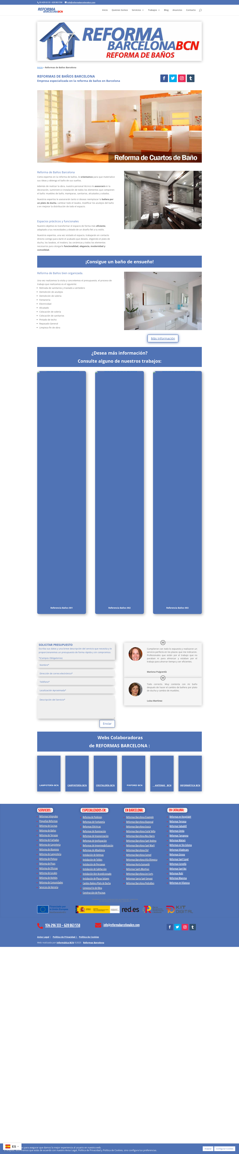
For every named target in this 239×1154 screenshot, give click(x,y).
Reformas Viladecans (179, 1056)
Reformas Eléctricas (92, 1033)
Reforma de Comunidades (51, 1089)
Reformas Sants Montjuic (137, 1076)
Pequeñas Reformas (48, 1028)
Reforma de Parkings (92, 1024)
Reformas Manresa (178, 1085)
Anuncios (177, 10)
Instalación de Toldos (92, 1066)
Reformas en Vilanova (179, 1089)
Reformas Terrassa (177, 1028)
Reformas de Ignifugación (95, 1047)
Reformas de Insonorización (96, 1043)
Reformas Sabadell (178, 1033)
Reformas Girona (177, 1061)
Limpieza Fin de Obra (92, 1095)
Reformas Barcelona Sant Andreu (141, 1047)
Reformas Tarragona (178, 1042)
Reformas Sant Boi (177, 1075)
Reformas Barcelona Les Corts (139, 1080)
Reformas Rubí (176, 1080)
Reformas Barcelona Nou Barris (140, 1043)
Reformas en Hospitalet (180, 1023)
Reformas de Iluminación (94, 1038)
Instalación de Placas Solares (96, 1085)
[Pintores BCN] (133, 871)
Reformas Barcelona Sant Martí (140, 1052)
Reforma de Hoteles (48, 1084)
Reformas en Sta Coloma (180, 1052)
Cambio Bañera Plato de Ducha (97, 1090)
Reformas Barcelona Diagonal (139, 1028)
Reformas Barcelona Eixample (140, 1024)
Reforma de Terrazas (48, 1042)
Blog (166, 10)
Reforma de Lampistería (50, 1061)
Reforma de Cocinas (48, 1032)
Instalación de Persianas (94, 1071)
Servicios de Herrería (48, 1094)
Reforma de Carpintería (50, 1051)
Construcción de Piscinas (94, 1099)
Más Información (163, 338)
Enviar (107, 724)
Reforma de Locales (48, 1080)
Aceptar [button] (208, 1148)
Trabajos (152, 10)
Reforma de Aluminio (49, 1056)
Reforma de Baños (47, 1037)
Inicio (105, 10)
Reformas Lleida (176, 1037)
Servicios (136, 10)
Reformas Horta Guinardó (138, 1071)
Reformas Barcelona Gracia (138, 1033)
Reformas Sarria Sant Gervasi (139, 1085)
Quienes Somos (120, 10)
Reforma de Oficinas (48, 1075)
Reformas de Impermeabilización (98, 1052)
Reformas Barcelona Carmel (138, 1062)
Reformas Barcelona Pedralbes (140, 1090)
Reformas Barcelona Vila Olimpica (141, 1066)
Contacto (191, 10)
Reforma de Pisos (47, 1070)
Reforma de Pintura (48, 1065)
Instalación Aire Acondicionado (97, 1080)
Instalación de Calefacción (95, 1076)
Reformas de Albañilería (94, 1057)
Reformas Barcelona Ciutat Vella (140, 1038)
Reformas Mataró (177, 1047)
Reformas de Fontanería (94, 1028)
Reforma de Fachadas (49, 1047)
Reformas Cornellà (177, 1071)
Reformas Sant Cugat (179, 1066)
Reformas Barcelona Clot (137, 1057)
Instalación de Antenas (93, 1062)
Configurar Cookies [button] (224, 1148)
